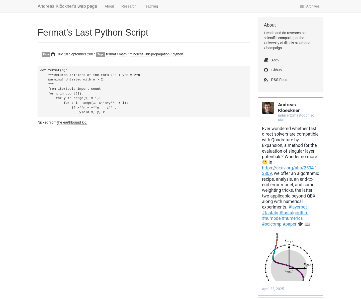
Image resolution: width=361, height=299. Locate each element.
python (177, 54)
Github (273, 70)
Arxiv (271, 60)
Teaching (151, 6)
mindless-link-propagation (150, 54)
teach (270, 33)
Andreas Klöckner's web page (67, 6)
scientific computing (279, 38)
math (123, 54)
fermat (111, 54)
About (109, 6)
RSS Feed (275, 80)
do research (291, 33)
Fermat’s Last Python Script (93, 32)
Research (128, 6)
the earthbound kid (71, 122)
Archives (310, 6)
